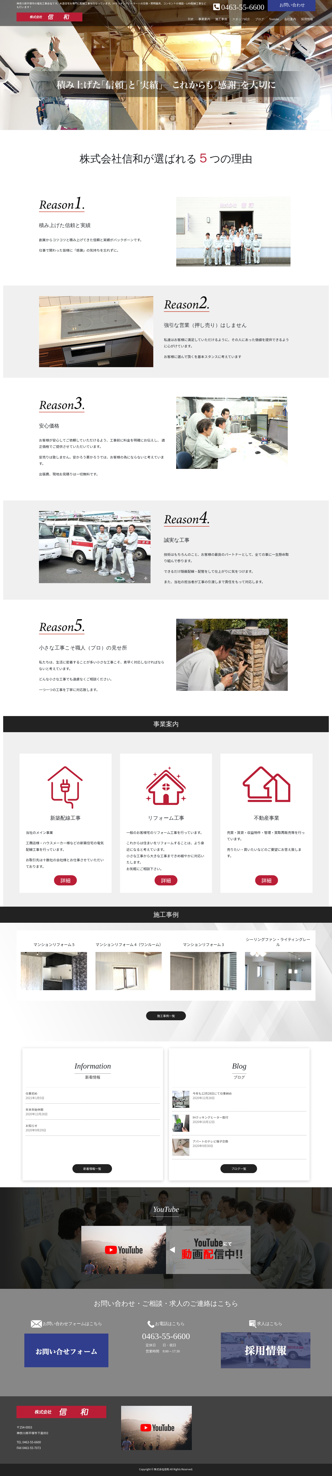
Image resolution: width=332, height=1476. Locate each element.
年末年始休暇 (34, 1109)
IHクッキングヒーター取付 (210, 1117)
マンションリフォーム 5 (53, 944)
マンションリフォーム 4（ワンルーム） (129, 944)
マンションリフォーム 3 (203, 944)
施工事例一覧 (166, 1016)
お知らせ (31, 1125)
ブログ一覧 (238, 1169)
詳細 (65, 880)
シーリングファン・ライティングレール (278, 942)
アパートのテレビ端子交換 (210, 1141)
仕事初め (31, 1093)
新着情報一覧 (92, 1169)
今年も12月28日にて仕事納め (212, 1093)
